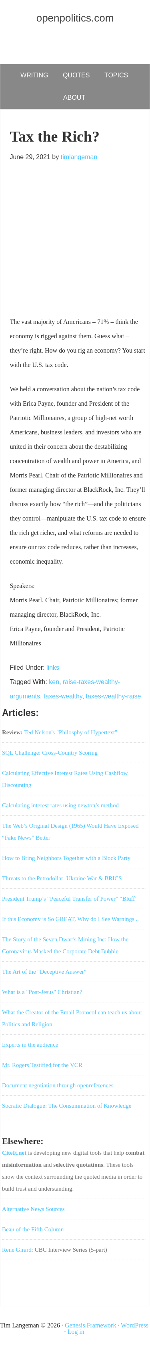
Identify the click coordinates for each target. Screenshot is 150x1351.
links (52, 667)
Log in (76, 1331)
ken (54, 681)
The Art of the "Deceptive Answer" (44, 971)
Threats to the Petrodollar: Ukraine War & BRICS (62, 878)
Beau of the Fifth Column (33, 1229)
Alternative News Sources (33, 1209)
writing (34, 75)
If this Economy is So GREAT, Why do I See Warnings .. (70, 919)
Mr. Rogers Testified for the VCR (42, 1065)
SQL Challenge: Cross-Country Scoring (50, 752)
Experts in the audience (30, 1044)
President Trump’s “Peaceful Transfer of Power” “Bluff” (70, 898)
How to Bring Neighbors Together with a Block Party (66, 858)
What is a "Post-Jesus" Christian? (42, 992)
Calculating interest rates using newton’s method (60, 805)
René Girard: (17, 1249)
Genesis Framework (90, 1325)
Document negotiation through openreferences (58, 1085)
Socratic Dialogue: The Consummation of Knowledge (66, 1105)
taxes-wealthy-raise (113, 696)
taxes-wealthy (63, 696)
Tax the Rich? (55, 136)
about (74, 97)
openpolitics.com (75, 18)
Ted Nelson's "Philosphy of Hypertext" (70, 732)
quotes (76, 75)
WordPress (134, 1325)
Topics (116, 75)
